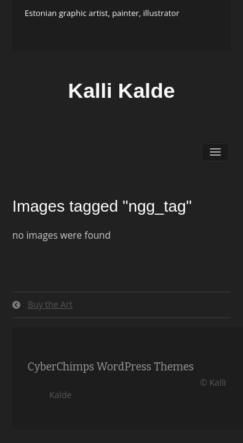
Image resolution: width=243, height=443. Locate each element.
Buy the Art (50, 304)
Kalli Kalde (121, 90)
